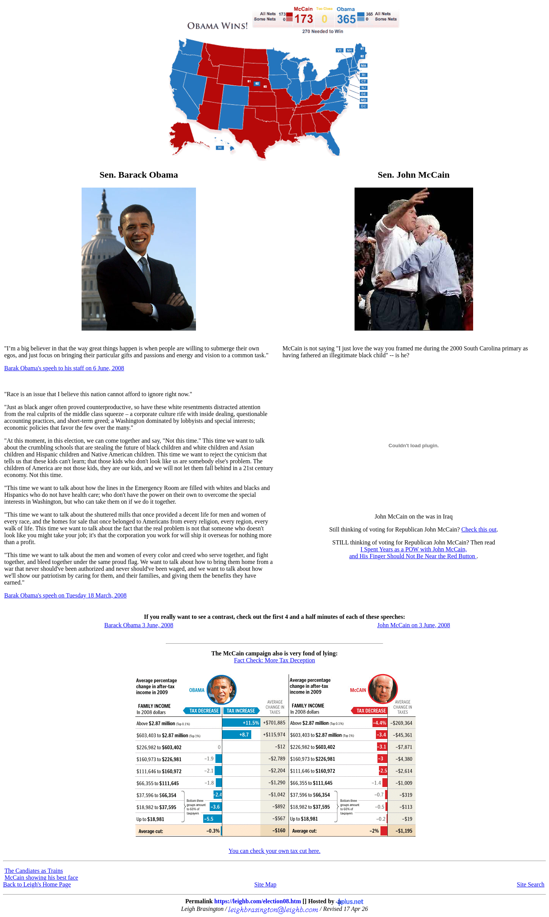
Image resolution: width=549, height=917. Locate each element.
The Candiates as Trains (34, 870)
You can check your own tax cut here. (275, 851)
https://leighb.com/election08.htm (257, 901)
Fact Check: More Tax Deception (274, 660)
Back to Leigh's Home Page (37, 884)
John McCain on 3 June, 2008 (413, 625)
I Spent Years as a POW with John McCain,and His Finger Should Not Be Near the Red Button (413, 552)
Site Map (265, 884)
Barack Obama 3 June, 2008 (138, 625)
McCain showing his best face (41, 877)
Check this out (478, 529)
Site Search (530, 884)
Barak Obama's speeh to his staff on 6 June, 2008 (64, 368)
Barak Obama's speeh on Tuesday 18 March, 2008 (65, 595)
